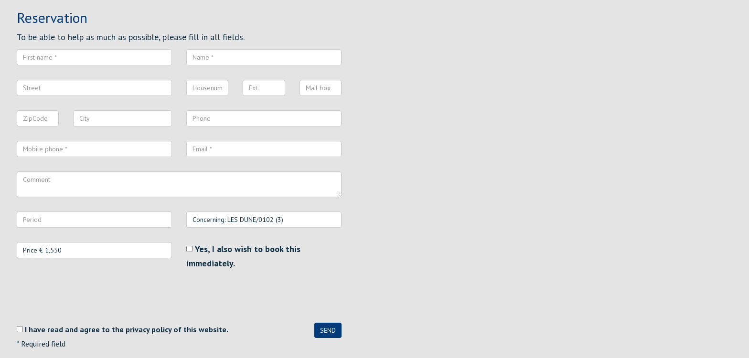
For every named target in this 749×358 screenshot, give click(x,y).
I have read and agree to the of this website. (126, 329)
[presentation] (89, 296)
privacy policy (148, 329)
